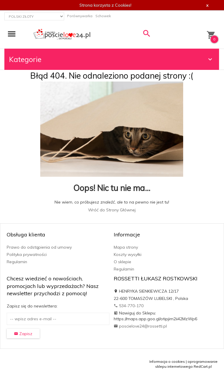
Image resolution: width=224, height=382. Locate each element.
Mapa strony (126, 247)
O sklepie (122, 261)
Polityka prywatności (27, 254)
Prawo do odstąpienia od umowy (39, 247)
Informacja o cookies (167, 361)
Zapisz (23, 333)
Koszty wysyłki (127, 254)
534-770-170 (129, 305)
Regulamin (17, 261)
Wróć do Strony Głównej (112, 210)
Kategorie (111, 59)
